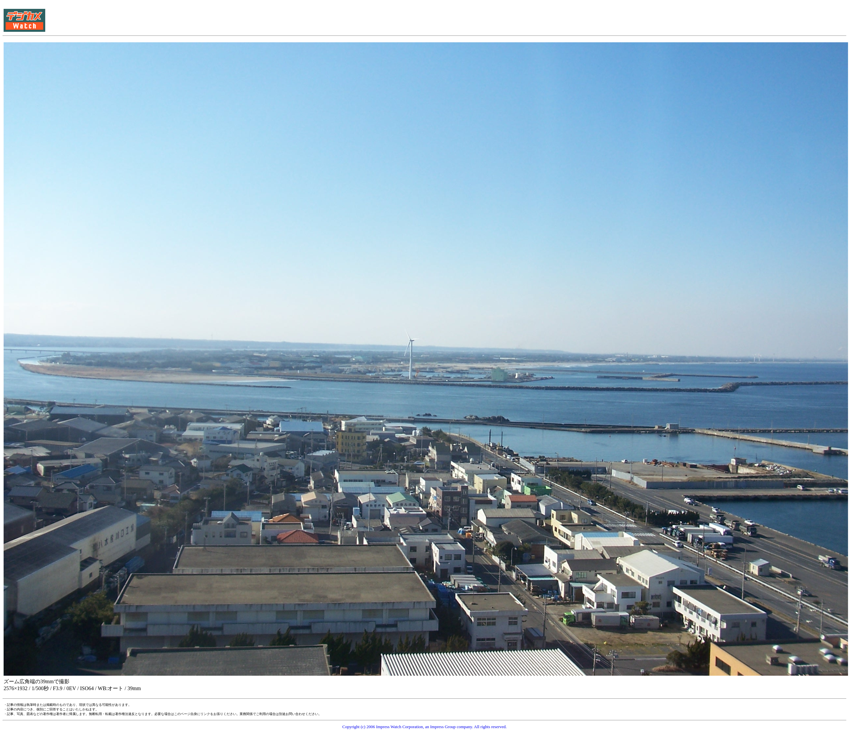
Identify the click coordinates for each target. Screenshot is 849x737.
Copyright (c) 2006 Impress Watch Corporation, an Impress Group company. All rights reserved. (424, 726)
